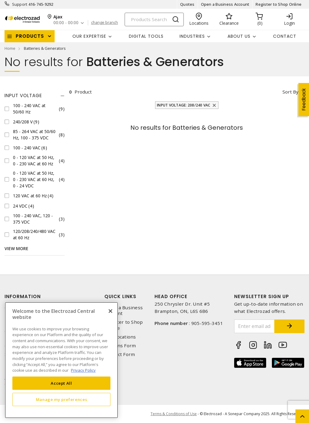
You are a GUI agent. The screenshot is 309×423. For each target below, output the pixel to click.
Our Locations (120, 337)
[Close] (110, 311)
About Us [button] (239, 36)
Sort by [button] (290, 92)
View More (16, 248)
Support (19, 4)
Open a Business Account (225, 4)
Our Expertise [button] (89, 36)
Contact (284, 36)
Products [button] (30, 36)
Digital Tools (146, 36)
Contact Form (119, 354)
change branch (104, 22)
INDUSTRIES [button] (192, 36)
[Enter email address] (254, 326)
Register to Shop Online (278, 4)
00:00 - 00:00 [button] (65, 22)
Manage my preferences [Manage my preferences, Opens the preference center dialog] (61, 399)
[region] (61, 360)
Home (10, 48)
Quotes (187, 4)
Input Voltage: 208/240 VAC (183, 105)
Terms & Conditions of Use (174, 413)
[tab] (35, 95)
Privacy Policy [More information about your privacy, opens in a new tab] (83, 370)
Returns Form (120, 345)
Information (23, 296)
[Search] (154, 19)
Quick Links (120, 296)
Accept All (61, 383)
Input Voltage (23, 95)
